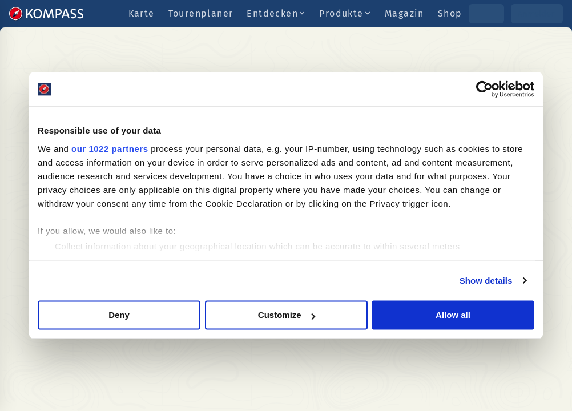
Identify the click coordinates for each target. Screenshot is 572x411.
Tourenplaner (200, 13)
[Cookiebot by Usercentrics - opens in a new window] (484, 89)
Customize (286, 315)
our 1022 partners (109, 149)
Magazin (404, 13)
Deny (119, 315)
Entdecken (276, 13)
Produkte (345, 13)
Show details (486, 280)
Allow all (453, 315)
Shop (450, 13)
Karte (141, 13)
